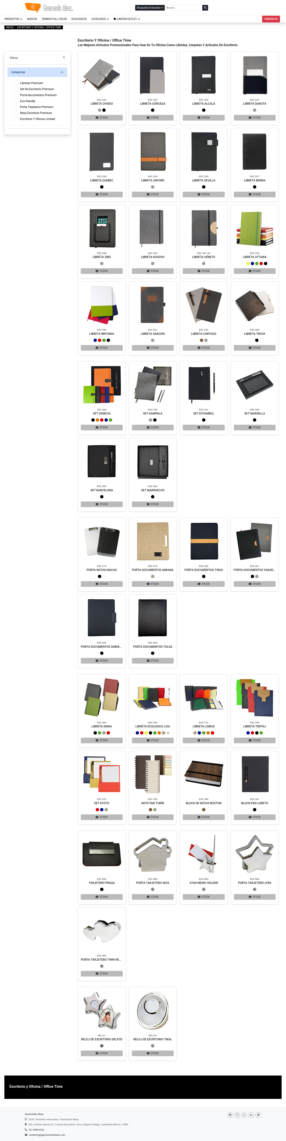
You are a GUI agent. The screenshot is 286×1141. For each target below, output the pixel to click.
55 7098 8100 (36, 1129)
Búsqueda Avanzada (150, 7)
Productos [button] (13, 19)
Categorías (18, 72)
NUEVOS (32, 19)
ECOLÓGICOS (79, 19)
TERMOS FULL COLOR (54, 19)
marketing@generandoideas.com (47, 1134)
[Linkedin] (251, 1115)
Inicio (9, 27)
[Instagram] (237, 1115)
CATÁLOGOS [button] (100, 19)
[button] (127, 19)
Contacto (271, 19)
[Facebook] (230, 1115)
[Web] (258, 1115)
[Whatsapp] (244, 1115)
